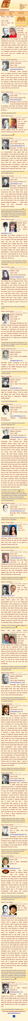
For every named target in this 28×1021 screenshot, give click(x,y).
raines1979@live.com (7, 595)
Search (1, 14)
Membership (11, 12)
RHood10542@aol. (16, 100)
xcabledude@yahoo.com (17, 558)
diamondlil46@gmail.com (18, 416)
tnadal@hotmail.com (16, 711)
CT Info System (21, 12)
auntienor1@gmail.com (17, 277)
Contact (10, 14)
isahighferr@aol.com (16, 360)
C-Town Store (21, 13)
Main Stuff (2, 12)
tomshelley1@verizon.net (9, 916)
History (10, 13)
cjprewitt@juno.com (16, 183)
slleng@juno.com (6, 233)
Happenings (2, 13)
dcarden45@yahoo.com (17, 511)
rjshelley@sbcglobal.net (17, 146)
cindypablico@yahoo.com (9, 536)
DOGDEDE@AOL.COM (17, 682)
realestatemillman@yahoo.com (10, 868)
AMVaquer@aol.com (16, 992)
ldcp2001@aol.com (16, 388)
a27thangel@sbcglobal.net (18, 834)
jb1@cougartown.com (14, 1013)
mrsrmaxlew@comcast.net (18, 437)
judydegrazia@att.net (16, 69)
